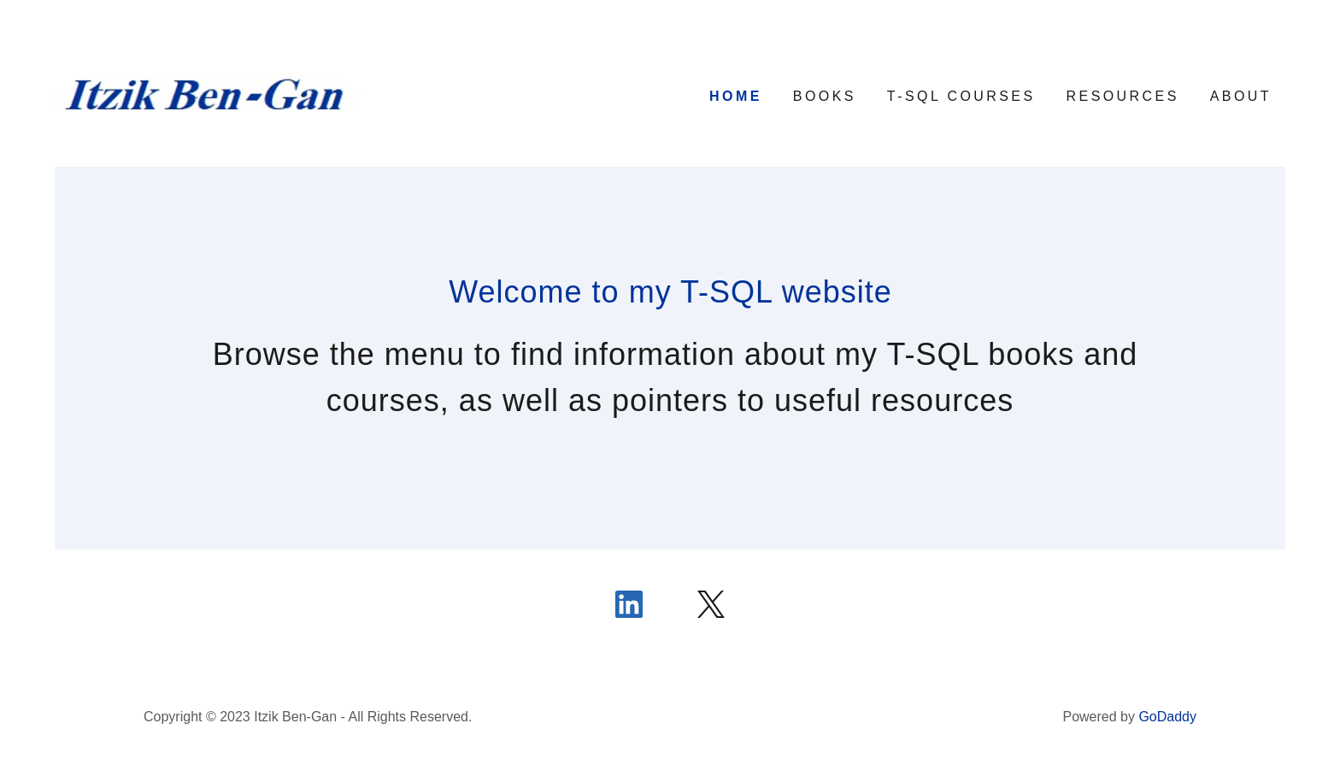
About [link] (1241, 96)
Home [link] (735, 96)
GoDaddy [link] (1167, 716)
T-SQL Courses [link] (961, 96)
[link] (208, 94)
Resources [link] (1123, 96)
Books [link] (824, 96)
